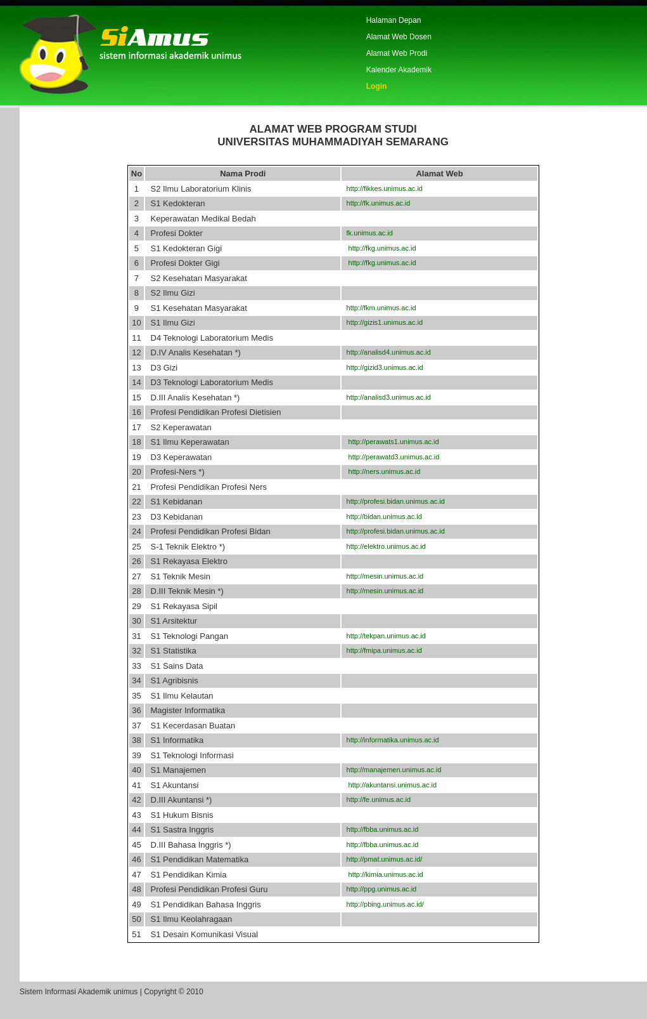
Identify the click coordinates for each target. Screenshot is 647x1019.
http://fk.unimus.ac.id (376, 203)
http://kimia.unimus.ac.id (382, 874)
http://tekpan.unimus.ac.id (383, 636)
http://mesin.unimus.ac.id (382, 576)
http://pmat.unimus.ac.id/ (382, 859)
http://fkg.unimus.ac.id (379, 248)
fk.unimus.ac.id (367, 233)
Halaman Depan (393, 20)
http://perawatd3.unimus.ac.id (390, 457)
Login (376, 86)
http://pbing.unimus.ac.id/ (382, 904)
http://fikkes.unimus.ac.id (382, 188)
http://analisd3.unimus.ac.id (386, 397)
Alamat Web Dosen (399, 36)
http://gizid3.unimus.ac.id (382, 367)
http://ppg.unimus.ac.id (379, 889)
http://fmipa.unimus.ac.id (381, 650)
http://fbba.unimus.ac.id (380, 829)
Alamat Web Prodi (397, 53)
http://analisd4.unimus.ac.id (386, 352)
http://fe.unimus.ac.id (376, 799)
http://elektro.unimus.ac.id (383, 546)
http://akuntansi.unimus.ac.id (389, 785)
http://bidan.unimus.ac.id (381, 516)
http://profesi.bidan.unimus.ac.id (393, 501)
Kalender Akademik (399, 69)
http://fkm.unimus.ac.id (379, 308)
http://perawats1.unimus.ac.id (390, 441)
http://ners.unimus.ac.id (381, 471)
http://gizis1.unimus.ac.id (382, 322)
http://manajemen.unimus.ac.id (391, 769)
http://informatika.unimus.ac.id (390, 740)
